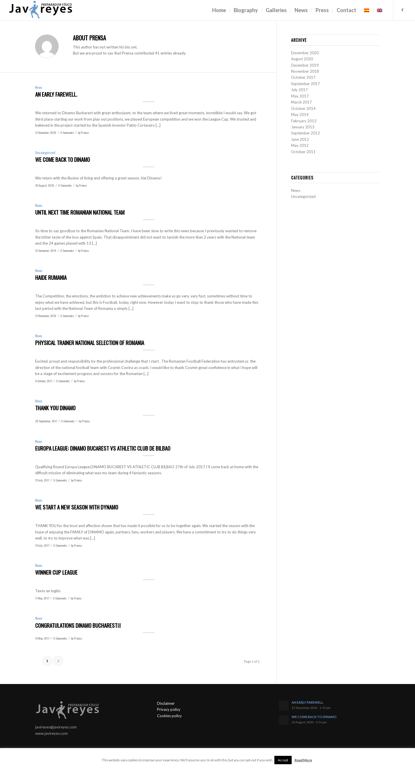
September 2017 (305, 83)
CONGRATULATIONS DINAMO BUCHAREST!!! (78, 625)
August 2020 (302, 59)
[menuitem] (219, 10)
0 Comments (67, 132)
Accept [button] (283, 760)
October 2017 (303, 77)
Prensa (84, 132)
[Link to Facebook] (402, 9)
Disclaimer (166, 703)
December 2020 (305, 52)
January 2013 (302, 127)
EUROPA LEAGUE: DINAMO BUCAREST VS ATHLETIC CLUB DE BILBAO (102, 448)
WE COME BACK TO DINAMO (62, 159)
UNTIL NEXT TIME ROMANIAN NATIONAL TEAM (79, 212)
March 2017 (301, 102)
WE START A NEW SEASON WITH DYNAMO (76, 507)
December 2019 (305, 65)
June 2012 (300, 139)
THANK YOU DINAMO (55, 408)
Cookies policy (169, 715)
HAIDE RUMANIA (51, 277)
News (38, 87)
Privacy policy (168, 709)
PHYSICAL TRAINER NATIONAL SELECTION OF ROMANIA (89, 342)
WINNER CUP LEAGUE (56, 572)
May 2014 (300, 114)
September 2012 (305, 133)
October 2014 (303, 108)
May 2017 (300, 96)
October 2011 (303, 151)
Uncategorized (45, 152)
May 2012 (300, 145)
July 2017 (299, 89)
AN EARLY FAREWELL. (56, 94)
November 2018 (305, 71)
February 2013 (303, 121)
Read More (303, 760)
